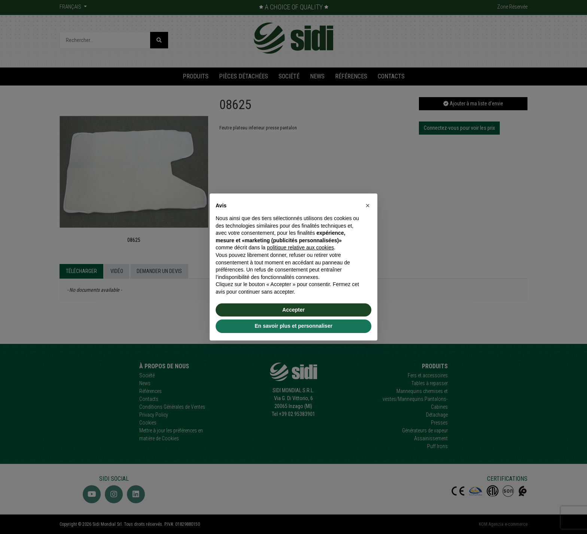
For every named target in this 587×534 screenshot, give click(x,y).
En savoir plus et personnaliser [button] (293, 326)
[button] (368, 206)
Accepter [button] (293, 310)
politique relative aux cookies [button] (300, 247)
